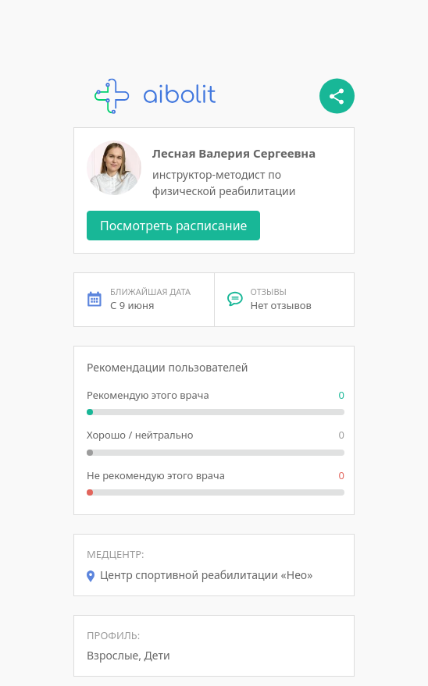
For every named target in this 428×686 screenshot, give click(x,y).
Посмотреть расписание (173, 225)
